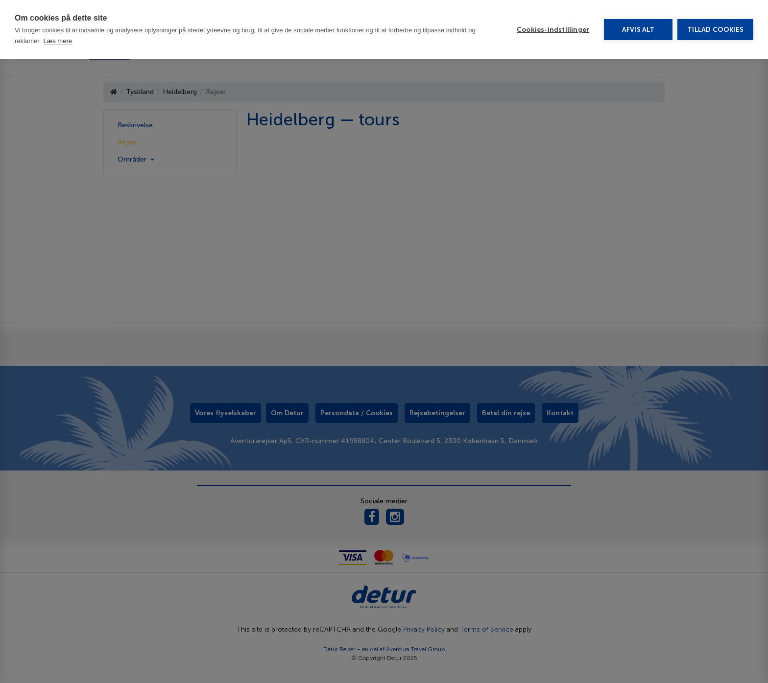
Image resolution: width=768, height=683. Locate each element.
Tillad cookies (715, 29)
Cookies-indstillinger (553, 29)
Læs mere (57, 41)
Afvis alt (638, 29)
